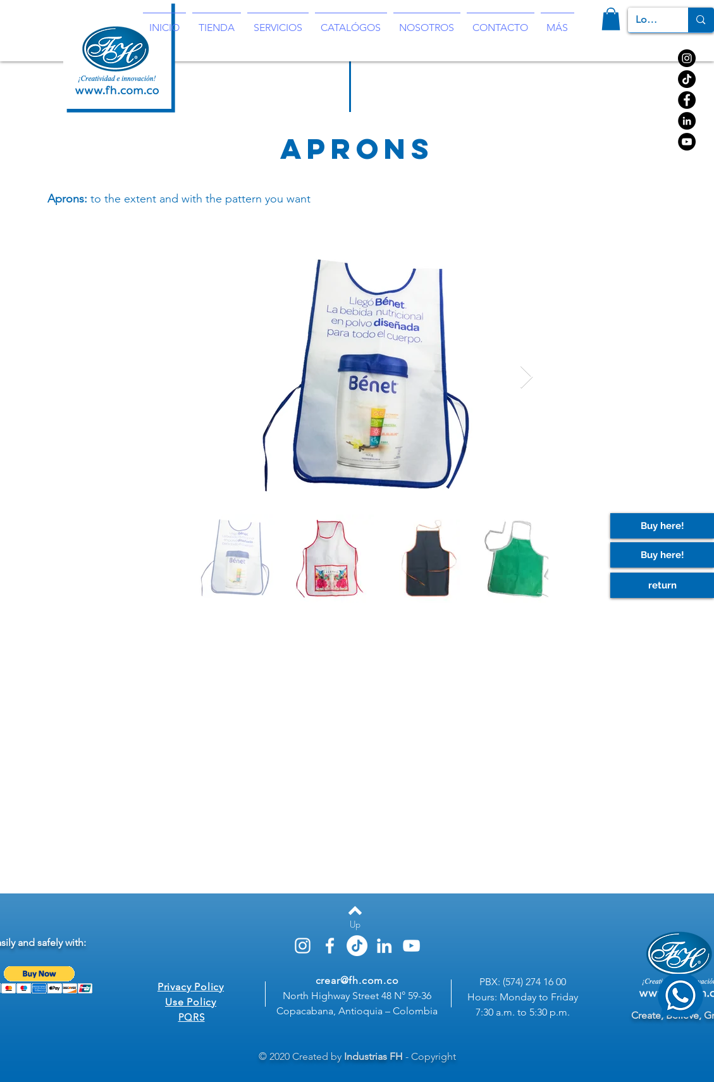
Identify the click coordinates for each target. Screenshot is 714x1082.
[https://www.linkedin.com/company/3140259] (687, 121)
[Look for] (649, 20)
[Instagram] (687, 58)
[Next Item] (526, 377)
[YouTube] (687, 142)
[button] (610, 19)
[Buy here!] (662, 555)
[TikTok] (687, 79)
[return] (662, 585)
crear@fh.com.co (357, 980)
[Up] (355, 924)
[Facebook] (687, 100)
